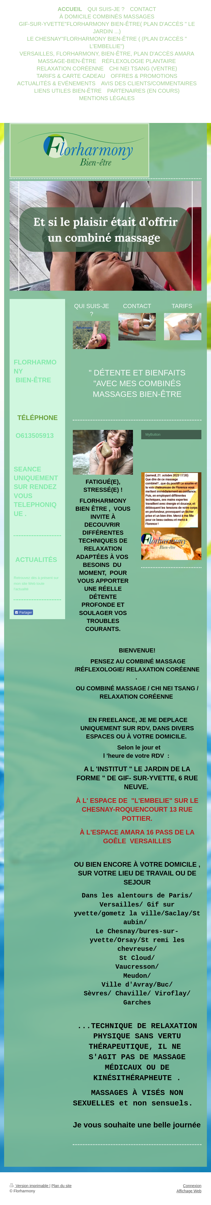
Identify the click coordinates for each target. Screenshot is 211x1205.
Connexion (192, 1186)
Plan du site (61, 1186)
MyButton (152, 434)
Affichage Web (188, 1191)
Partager (23, 612)
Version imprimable (29, 1186)
